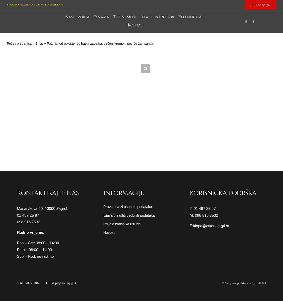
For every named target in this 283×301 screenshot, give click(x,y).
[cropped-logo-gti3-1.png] (42, 15)
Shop (39, 43)
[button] (145, 68)
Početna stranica (19, 43)
